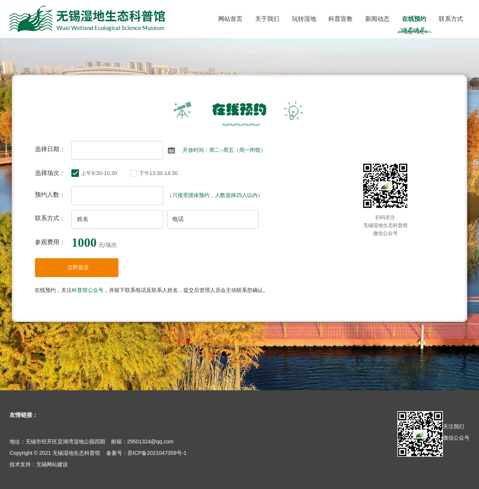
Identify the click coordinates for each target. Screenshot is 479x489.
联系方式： (50, 218)
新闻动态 (377, 19)
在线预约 (414, 19)
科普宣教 (340, 19)
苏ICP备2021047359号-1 (157, 453)
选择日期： (50, 149)
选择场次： (50, 173)
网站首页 (230, 19)
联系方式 (451, 19)
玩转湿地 (304, 19)
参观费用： (50, 242)
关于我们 (267, 19)
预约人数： (50, 194)
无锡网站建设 (52, 464)
